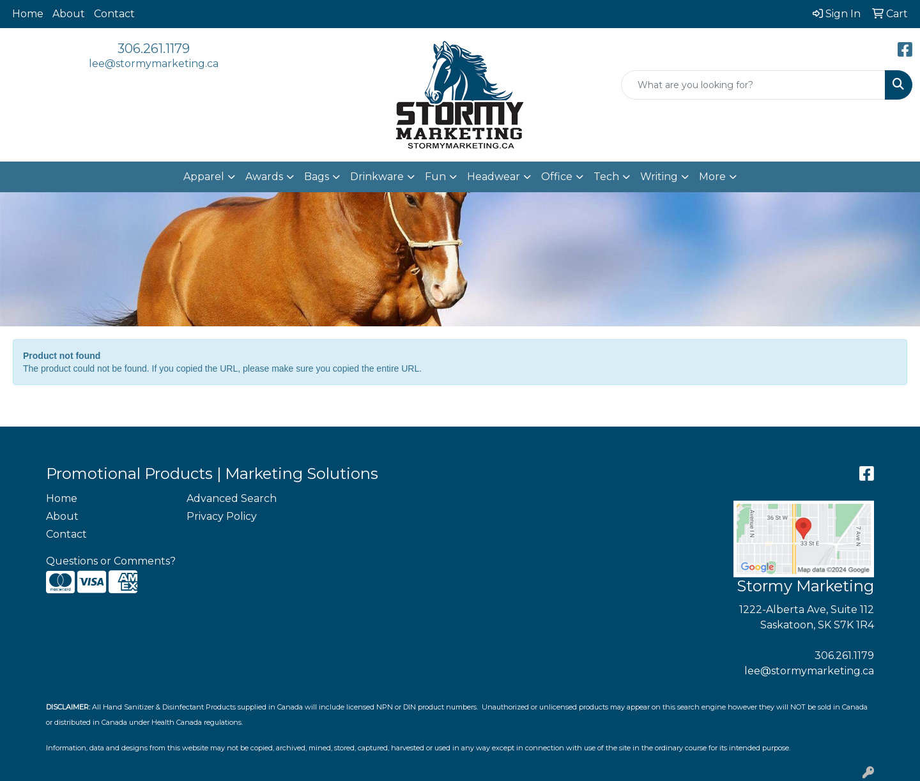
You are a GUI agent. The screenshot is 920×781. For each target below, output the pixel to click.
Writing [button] (659, 177)
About (68, 14)
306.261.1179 (154, 48)
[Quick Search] (753, 85)
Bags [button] (316, 177)
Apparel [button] (203, 177)
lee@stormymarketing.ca (153, 63)
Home (27, 14)
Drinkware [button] (377, 177)
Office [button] (556, 177)
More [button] (712, 177)
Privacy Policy (222, 516)
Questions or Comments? (111, 561)
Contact (114, 14)
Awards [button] (264, 177)
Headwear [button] (493, 177)
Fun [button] (435, 177)
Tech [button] (606, 177)
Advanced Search (232, 498)
